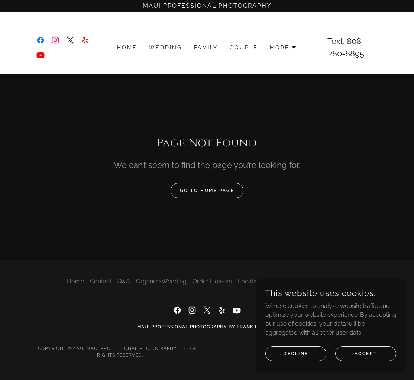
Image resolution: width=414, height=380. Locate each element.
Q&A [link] (123, 281)
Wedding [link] (165, 48)
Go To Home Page (207, 190)
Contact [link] (100, 281)
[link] (40, 40)
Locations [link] (251, 281)
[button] (283, 47)
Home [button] (75, 281)
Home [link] (127, 48)
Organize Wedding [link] (161, 281)
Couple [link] (244, 48)
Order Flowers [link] (212, 281)
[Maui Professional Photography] (207, 5)
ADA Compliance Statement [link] (309, 281)
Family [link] (206, 48)
